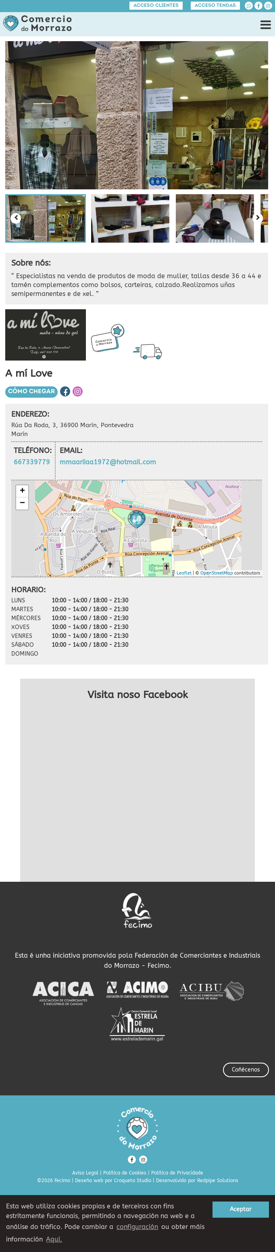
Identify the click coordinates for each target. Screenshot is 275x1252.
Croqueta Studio (132, 1180)
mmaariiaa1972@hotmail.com (108, 462)
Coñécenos (246, 1069)
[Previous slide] (15, 218)
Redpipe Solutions (217, 1180)
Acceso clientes (156, 5)
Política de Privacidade (177, 1173)
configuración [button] (137, 1227)
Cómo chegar (31, 392)
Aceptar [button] (241, 1209)
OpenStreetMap (216, 573)
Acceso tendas (215, 5)
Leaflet (184, 573)
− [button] (22, 503)
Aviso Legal (85, 1173)
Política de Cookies (124, 1173)
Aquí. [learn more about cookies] (54, 1239)
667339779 (32, 462)
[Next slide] (257, 218)
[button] (45, 218)
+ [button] (22, 491)
